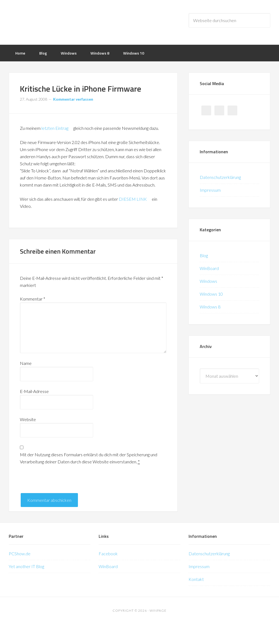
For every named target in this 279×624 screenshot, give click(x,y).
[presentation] (61, 482)
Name (26, 363)
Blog (204, 255)
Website (28, 419)
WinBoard (209, 268)
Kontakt (196, 579)
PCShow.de (20, 553)
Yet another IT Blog (26, 566)
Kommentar (32, 298)
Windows (208, 281)
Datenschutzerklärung (220, 177)
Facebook (108, 553)
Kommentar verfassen (73, 99)
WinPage (52, 22)
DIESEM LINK (135, 199)
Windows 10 (211, 293)
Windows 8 (210, 306)
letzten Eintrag (56, 128)
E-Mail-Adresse (34, 391)
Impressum (210, 190)
